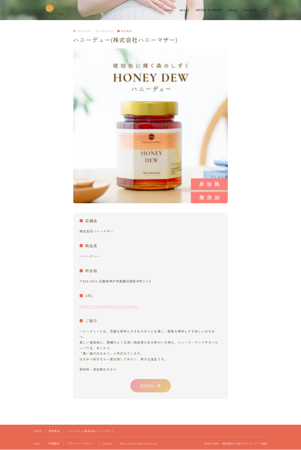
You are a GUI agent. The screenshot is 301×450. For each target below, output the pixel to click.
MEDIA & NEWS (209, 10)
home (168, 10)
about (185, 10)
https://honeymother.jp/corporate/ (109, 306)
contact (249, 10)
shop (233, 10)
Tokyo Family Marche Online (138, 444)
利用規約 (54, 444)
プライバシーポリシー (81, 444)
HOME (38, 431)
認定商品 (124, 31)
